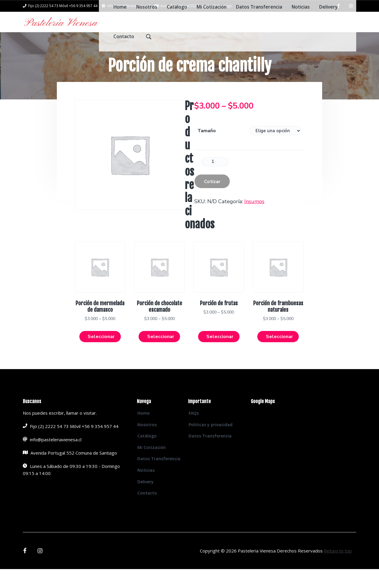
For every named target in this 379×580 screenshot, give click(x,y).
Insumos (254, 210)
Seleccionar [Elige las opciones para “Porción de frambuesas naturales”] (279, 347)
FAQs (194, 424)
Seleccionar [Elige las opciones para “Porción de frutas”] (219, 347)
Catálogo (147, 447)
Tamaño (206, 140)
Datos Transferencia (158, 469)
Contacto (147, 504)
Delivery (145, 492)
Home (143, 424)
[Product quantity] (215, 171)
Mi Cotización (151, 458)
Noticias (146, 481)
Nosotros (147, 435)
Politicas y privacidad (210, 435)
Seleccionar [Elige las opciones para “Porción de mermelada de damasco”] (101, 347)
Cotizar (212, 191)
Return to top (338, 561)
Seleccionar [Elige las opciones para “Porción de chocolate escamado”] (160, 347)
